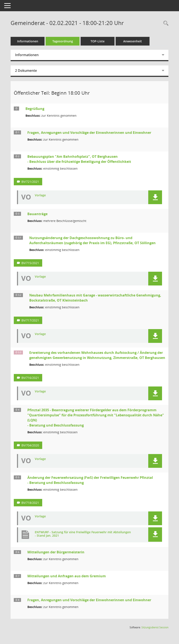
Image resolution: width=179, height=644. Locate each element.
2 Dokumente (26, 70)
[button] (155, 197)
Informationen (27, 41)
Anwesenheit (132, 41)
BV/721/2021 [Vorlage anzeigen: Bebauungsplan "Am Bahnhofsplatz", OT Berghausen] (30, 182)
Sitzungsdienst (154, 627)
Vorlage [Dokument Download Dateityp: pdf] (40, 195)
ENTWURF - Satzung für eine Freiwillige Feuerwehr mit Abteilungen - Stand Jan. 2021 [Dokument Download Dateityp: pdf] (83, 534)
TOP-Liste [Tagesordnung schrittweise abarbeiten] (98, 41)
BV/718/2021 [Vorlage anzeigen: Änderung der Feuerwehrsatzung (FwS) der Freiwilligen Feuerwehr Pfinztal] (30, 503)
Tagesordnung (62, 41)
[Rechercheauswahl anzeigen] (164, 23)
